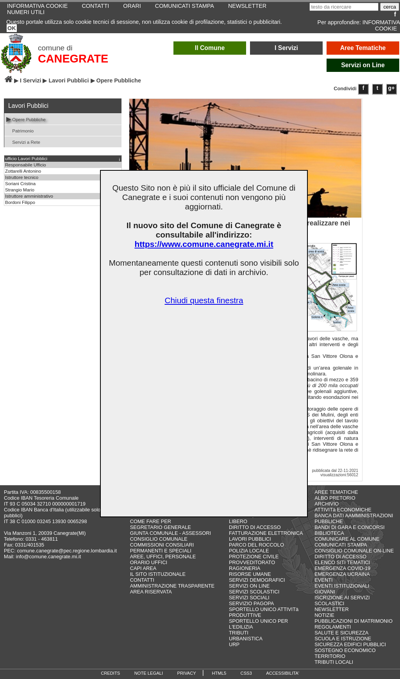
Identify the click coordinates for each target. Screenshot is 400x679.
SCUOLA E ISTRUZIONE (342, 638)
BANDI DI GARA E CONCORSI (349, 527)
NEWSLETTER (331, 609)
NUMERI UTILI (26, 12)
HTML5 (219, 673)
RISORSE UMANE (250, 574)
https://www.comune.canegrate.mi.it (203, 243)
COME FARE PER (150, 521)
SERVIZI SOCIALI (249, 597)
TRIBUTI (238, 633)
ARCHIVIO (326, 504)
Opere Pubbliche (26, 119)
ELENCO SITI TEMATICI (342, 562)
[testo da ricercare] (344, 7)
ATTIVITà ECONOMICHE (342, 510)
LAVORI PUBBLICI (250, 539)
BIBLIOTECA (329, 533)
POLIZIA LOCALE (249, 551)
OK (11, 28)
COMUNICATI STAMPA (340, 545)
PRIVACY (186, 673)
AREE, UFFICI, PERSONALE (163, 556)
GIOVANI (324, 592)
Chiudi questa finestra (203, 300)
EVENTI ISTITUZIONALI (341, 586)
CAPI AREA (143, 568)
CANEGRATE (73, 58)
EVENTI (323, 580)
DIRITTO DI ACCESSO (255, 527)
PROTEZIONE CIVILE (254, 556)
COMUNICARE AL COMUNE (346, 539)
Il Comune (210, 48)
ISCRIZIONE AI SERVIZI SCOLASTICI (342, 600)
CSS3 (246, 673)
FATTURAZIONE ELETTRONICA (266, 533)
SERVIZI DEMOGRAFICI (257, 580)
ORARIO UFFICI (148, 562)
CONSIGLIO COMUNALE (159, 539)
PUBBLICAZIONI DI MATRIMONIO (353, 621)
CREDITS (110, 673)
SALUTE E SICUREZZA (341, 633)
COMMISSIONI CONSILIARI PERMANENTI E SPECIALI (162, 548)
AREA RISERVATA (151, 592)
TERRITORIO (329, 656)
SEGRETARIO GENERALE (160, 527)
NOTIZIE (324, 615)
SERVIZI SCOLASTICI (254, 592)
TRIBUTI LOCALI (333, 662)
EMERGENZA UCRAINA (342, 574)
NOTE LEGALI (148, 673)
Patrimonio (20, 130)
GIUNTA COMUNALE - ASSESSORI (170, 533)
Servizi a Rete (23, 141)
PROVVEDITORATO (252, 562)
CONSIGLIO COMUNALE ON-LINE (354, 551)
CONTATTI (142, 580)
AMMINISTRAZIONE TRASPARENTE (172, 586)
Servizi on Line (363, 65)
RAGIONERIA (244, 568)
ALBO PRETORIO (334, 498)
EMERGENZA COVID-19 (342, 568)
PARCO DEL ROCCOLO (256, 545)
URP (234, 644)
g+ (391, 88)
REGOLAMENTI (332, 627)
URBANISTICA (245, 638)
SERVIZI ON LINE (249, 586)
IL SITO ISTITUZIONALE (158, 574)
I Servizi (286, 48)
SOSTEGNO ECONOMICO (344, 650)
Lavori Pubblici (68, 80)
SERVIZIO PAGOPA (251, 603)
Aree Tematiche (363, 48)
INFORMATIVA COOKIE (381, 25)
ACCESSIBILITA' (282, 673)
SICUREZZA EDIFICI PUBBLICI (350, 644)
